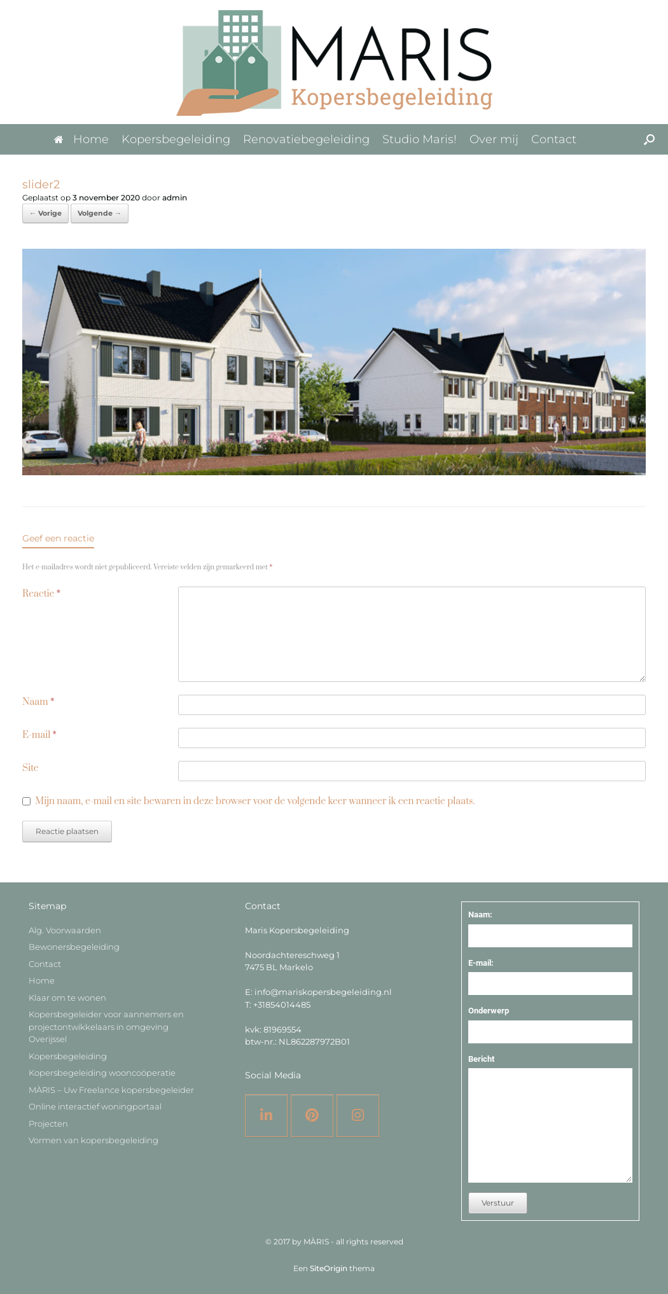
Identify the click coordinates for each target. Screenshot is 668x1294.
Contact (553, 139)
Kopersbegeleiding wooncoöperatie (102, 1073)
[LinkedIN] (266, 1115)
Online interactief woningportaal (95, 1106)
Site (30, 768)
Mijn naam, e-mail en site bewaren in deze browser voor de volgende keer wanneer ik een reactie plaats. (255, 801)
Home (81, 139)
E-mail (39, 735)
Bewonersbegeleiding (74, 947)
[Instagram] (358, 1115)
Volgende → (100, 213)
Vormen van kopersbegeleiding (93, 1140)
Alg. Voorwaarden (65, 930)
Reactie (41, 594)
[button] (649, 139)
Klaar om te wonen (67, 997)
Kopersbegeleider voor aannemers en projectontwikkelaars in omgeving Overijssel (106, 1026)
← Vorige (45, 213)
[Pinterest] (312, 1115)
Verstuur (498, 1202)
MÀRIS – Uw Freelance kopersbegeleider (111, 1090)
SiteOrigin (328, 1268)
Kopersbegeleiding (176, 139)
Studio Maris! (419, 139)
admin (174, 197)
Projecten (48, 1123)
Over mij (494, 139)
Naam (38, 702)
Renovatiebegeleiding (306, 139)
